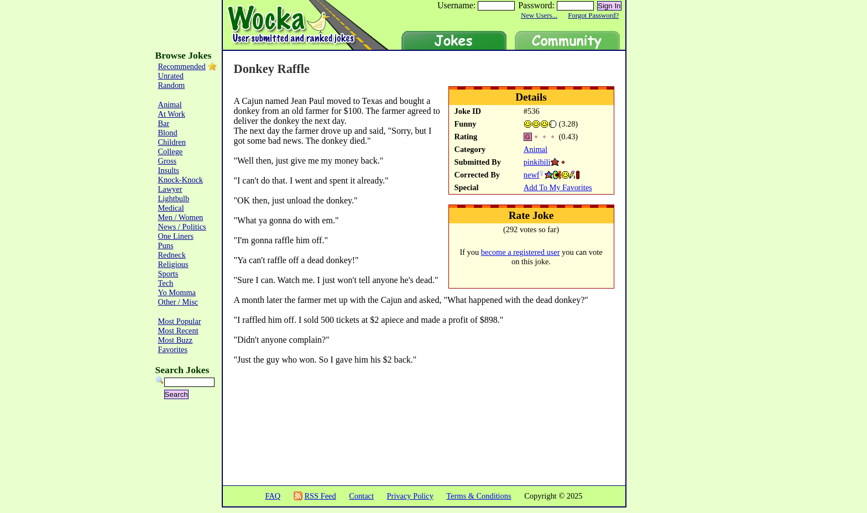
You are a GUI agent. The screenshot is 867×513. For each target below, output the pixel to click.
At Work (171, 113)
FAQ (272, 495)
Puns (166, 245)
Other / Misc (178, 301)
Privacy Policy (410, 495)
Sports (168, 273)
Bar (164, 123)
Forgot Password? (593, 15)
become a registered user (520, 252)
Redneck (172, 254)
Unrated (171, 75)
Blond (167, 132)
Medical (171, 207)
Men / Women (180, 217)
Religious (173, 264)
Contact (361, 495)
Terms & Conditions (478, 495)
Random (171, 85)
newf (532, 174)
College (170, 151)
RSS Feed (320, 495)
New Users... (539, 15)
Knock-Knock (180, 179)
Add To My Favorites (558, 187)
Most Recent (178, 330)
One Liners (176, 236)
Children (172, 142)
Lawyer (170, 189)
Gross (167, 160)
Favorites (173, 349)
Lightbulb (174, 198)
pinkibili (537, 162)
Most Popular (179, 321)
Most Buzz (175, 340)
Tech (166, 283)
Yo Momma (177, 292)
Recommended (182, 66)
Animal (535, 149)
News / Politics (182, 226)
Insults (168, 170)
